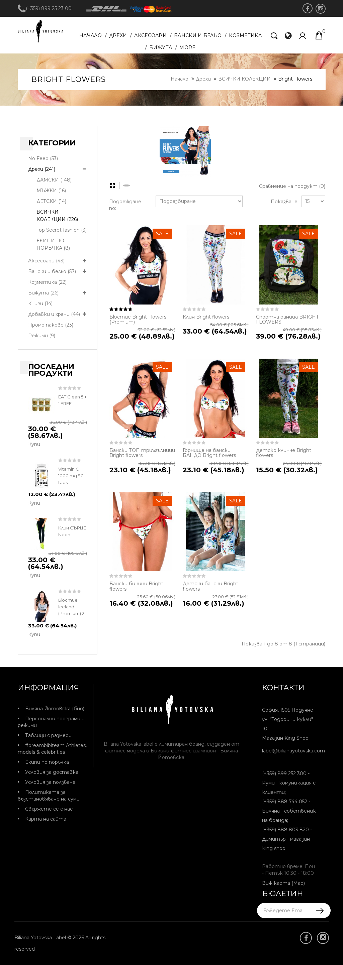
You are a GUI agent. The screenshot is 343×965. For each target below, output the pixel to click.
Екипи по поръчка (47, 762)
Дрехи (118, 35)
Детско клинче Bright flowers (283, 452)
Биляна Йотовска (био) (54, 709)
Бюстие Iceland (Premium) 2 (71, 606)
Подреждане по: (125, 205)
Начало (90, 35)
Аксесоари (150, 35)
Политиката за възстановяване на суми (49, 795)
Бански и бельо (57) (52, 271)
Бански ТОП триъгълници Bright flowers (142, 452)
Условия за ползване (50, 782)
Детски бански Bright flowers (210, 586)
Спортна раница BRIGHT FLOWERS (287, 319)
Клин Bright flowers (206, 317)
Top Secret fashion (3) (61, 230)
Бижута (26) (43, 293)
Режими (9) (41, 336)
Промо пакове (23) (50, 325)
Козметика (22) (47, 282)
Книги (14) (40, 303)
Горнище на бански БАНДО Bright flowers (209, 452)
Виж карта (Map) (283, 883)
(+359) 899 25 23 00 (45, 8)
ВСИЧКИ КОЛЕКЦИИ (244, 79)
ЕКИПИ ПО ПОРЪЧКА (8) (53, 244)
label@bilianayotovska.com (293, 751)
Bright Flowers (295, 79)
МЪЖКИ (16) (51, 191)
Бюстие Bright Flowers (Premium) (137, 319)
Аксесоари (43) (46, 261)
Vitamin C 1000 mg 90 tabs (71, 475)
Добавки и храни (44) (54, 314)
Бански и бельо (198, 35)
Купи (34, 444)
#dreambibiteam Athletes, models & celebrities (52, 748)
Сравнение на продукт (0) (292, 186)
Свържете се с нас (49, 809)
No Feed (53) (43, 158)
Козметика (245, 35)
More (187, 47)
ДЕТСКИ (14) (51, 201)
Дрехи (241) (41, 169)
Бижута (160, 47)
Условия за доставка (51, 772)
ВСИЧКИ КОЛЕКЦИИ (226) (57, 215)
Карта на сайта (45, 819)
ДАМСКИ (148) (54, 180)
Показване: (283, 202)
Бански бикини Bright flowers (136, 586)
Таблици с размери (48, 735)
